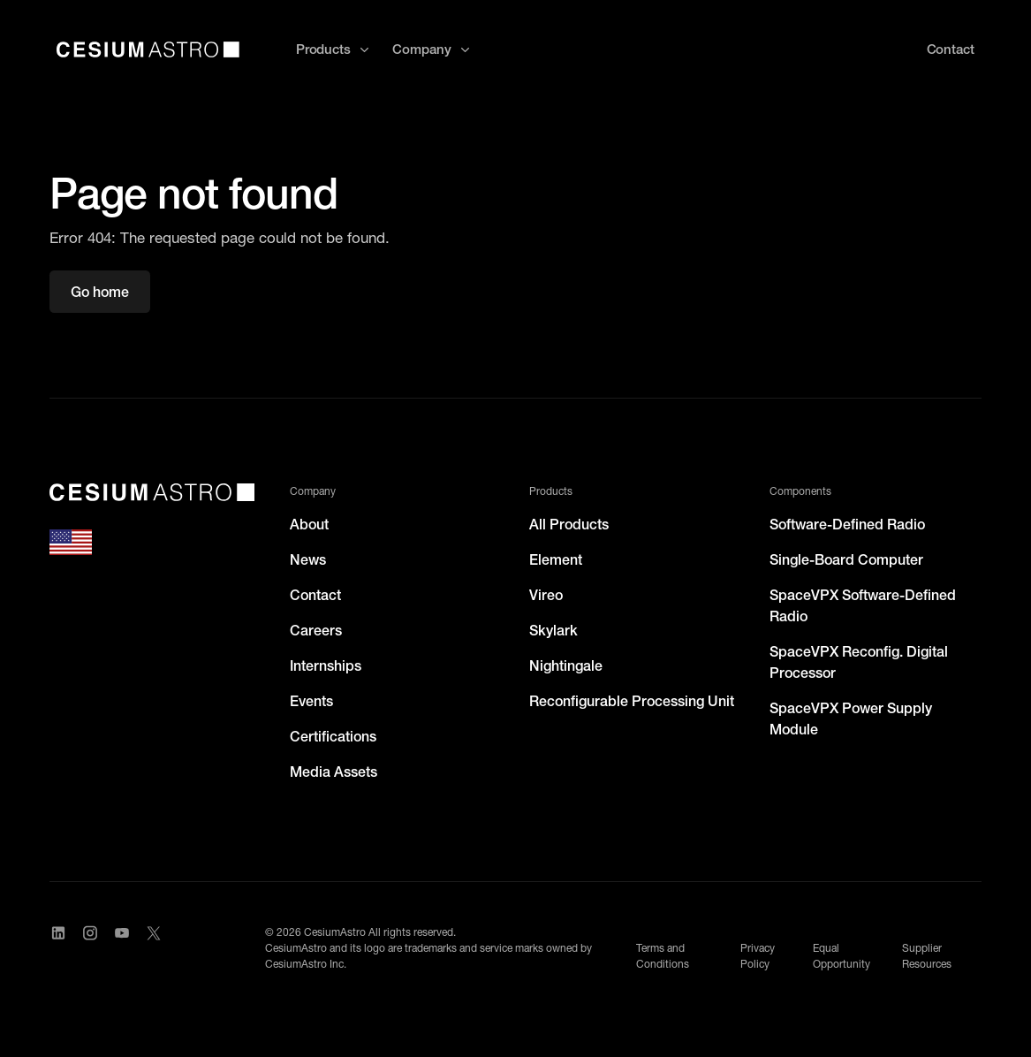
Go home (100, 291)
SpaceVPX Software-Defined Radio (862, 605)
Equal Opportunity (841, 955)
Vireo (546, 595)
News (308, 559)
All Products (569, 524)
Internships (325, 665)
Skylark (553, 630)
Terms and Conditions (662, 955)
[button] (333, 50)
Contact (315, 595)
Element (555, 559)
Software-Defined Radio (847, 524)
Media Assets (333, 771)
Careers (316, 630)
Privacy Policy (757, 955)
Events (311, 701)
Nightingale (566, 665)
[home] (148, 49)
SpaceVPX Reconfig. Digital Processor (858, 662)
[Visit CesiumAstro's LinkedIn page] (58, 948)
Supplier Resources (926, 955)
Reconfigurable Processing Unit (631, 701)
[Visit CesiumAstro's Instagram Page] (90, 948)
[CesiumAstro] (151, 492)
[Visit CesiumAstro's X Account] (154, 948)
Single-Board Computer (846, 559)
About (309, 524)
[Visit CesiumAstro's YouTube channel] (122, 948)
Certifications (333, 736)
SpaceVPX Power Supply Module (850, 718)
